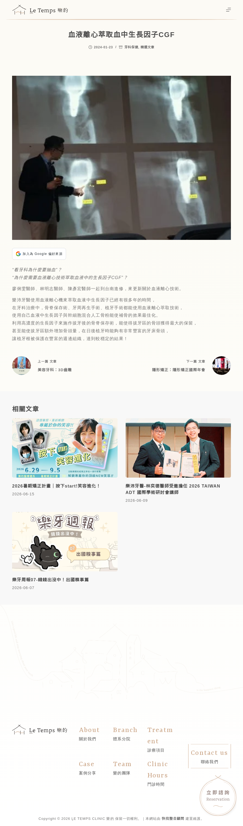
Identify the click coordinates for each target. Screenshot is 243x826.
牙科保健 (131, 47)
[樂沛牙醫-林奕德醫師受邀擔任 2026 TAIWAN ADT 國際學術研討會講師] (178, 448)
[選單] (228, 9)
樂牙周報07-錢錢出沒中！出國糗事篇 (50, 580)
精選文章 (147, 47)
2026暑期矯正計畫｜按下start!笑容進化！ (56, 486)
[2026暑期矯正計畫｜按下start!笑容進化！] (64, 448)
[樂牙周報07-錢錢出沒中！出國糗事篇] (64, 541)
